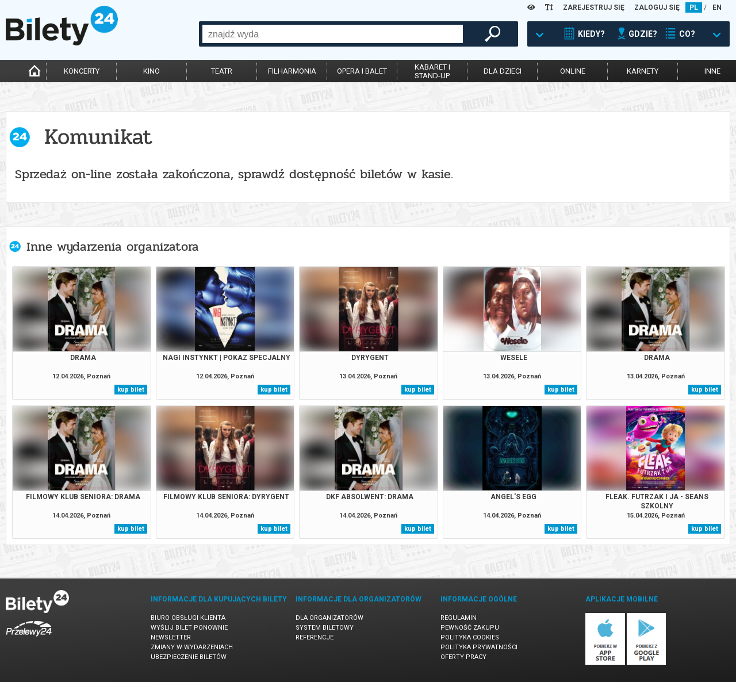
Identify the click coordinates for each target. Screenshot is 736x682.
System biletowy (325, 627)
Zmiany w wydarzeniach (192, 647)
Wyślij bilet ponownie (189, 627)
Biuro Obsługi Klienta (188, 618)
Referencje (315, 637)
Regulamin (458, 618)
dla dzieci (503, 71)
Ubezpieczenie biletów (189, 657)
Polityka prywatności (479, 647)
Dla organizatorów (329, 618)
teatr (221, 71)
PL (693, 7)
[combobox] (332, 34)
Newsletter (171, 637)
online (572, 71)
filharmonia (292, 71)
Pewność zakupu (469, 627)
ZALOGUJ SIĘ (657, 7)
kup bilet (130, 389)
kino (151, 71)
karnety (642, 71)
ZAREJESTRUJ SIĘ (593, 7)
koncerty (81, 71)
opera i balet (362, 71)
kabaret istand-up (432, 71)
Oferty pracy (463, 657)
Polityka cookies (469, 637)
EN (717, 7)
